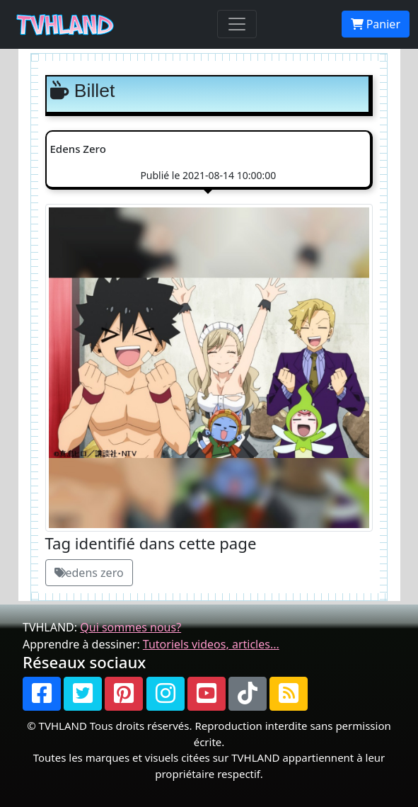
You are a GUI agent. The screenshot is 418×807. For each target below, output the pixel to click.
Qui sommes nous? (130, 627)
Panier (375, 24)
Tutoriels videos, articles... (211, 644)
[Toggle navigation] (237, 24)
